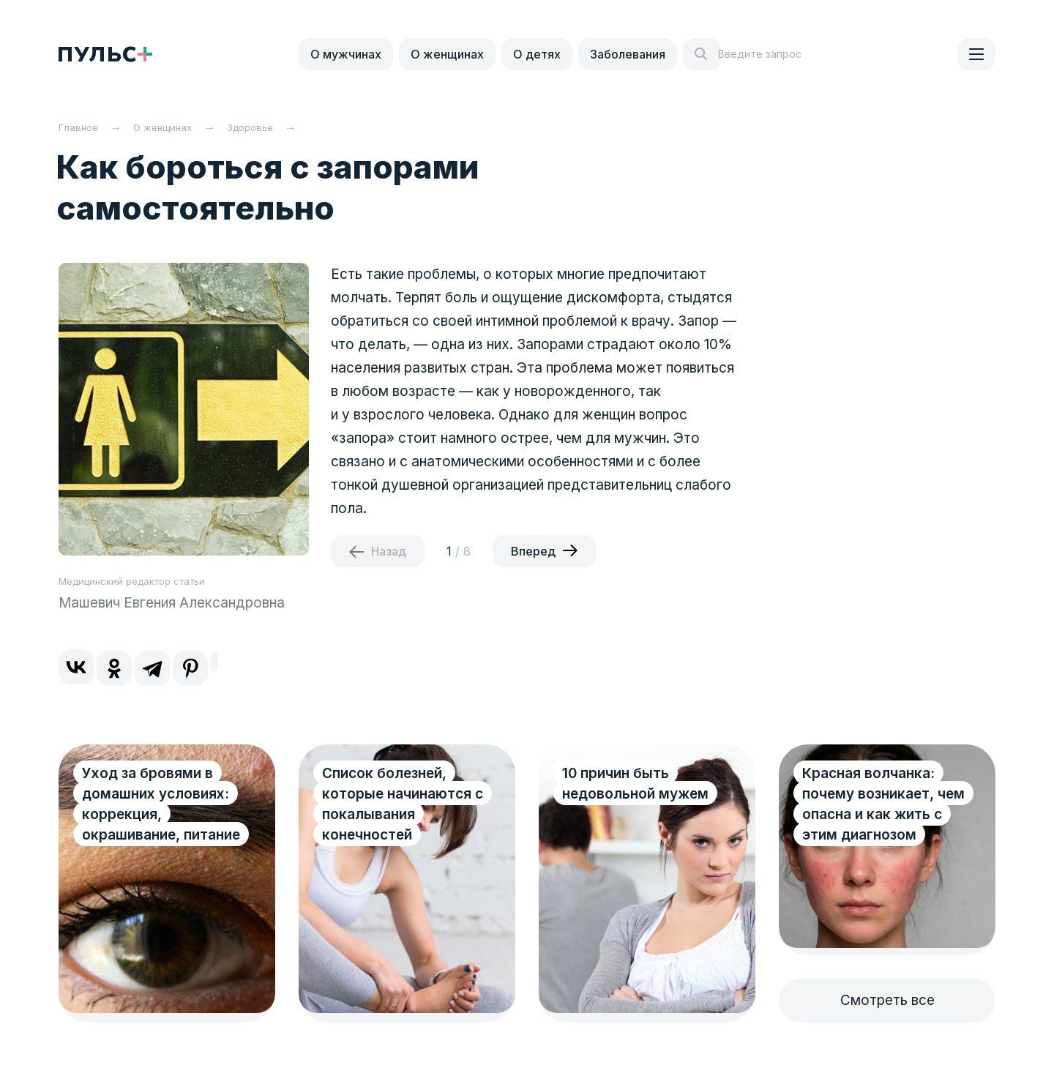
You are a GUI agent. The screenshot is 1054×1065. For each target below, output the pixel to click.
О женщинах (447, 54)
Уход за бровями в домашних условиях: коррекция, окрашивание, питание (161, 804)
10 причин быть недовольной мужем (635, 783)
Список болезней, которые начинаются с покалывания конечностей (402, 804)
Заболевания (627, 54)
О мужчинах (345, 54)
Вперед (533, 551)
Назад (388, 551)
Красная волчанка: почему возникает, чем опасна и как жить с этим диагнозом (883, 804)
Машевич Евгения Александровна (172, 602)
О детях (537, 54)
